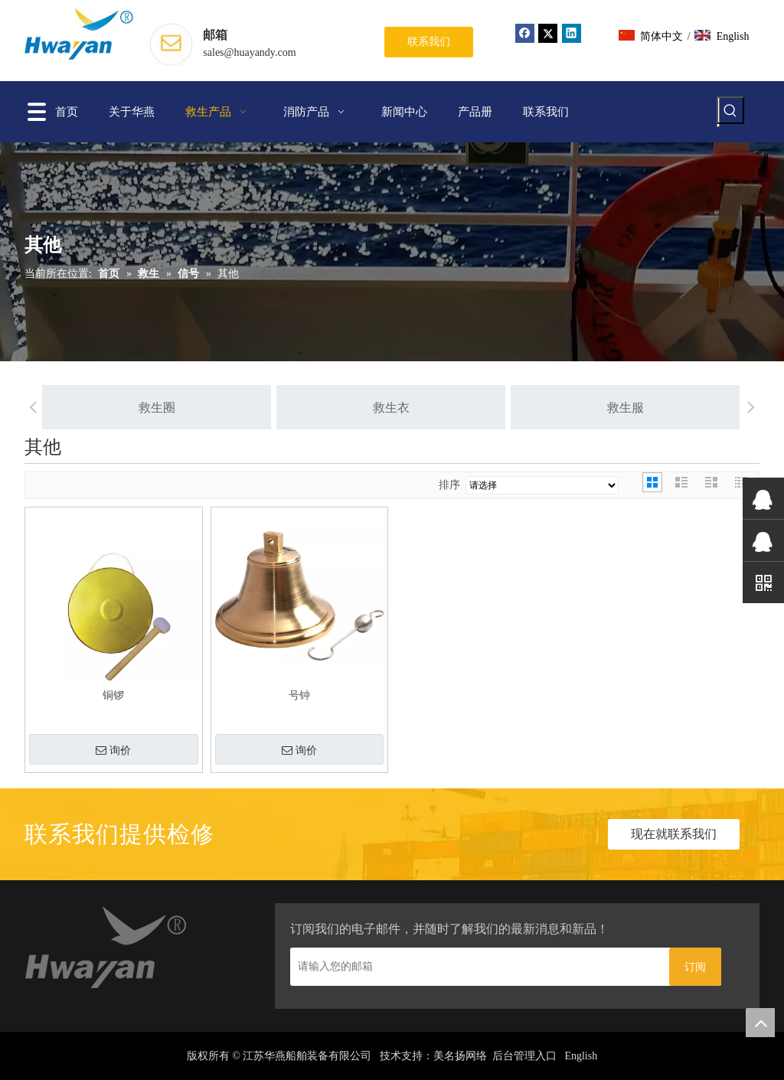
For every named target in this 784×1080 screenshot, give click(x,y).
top (760, 1022)
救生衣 (373, 407)
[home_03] (106, 950)
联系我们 (428, 41)
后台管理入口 (524, 1056)
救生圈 (139, 407)
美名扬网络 (460, 1056)
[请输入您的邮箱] (476, 967)
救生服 (608, 407)
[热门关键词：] (730, 110)
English (580, 1056)
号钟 (299, 695)
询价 (113, 751)
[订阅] (695, 967)
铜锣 (113, 695)
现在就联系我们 (674, 833)
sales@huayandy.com (249, 52)
